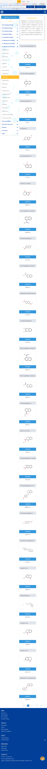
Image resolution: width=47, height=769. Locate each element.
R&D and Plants (4, 729)
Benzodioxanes (5, 49)
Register (23, 1)
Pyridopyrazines (5, 90)
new (10, 21)
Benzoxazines (5, 56)
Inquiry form (4, 746)
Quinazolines (5, 101)
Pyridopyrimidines (6, 97)
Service (2, 727)
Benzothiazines (5, 53)
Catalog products (5, 737)
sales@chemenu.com (9, 758)
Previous (24, 705)
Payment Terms (4, 750)
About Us (3, 723)
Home (19, 1)
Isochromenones (5, 70)
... (34, 705)
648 (37, 705)
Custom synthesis (5, 739)
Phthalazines (5, 84)
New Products (4, 717)
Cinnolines (4, 63)
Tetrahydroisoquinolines (7, 114)
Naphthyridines (5, 80)
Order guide (3, 748)
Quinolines (4, 104)
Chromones (4, 60)
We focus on (4, 713)
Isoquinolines (5, 73)
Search (30, 7)
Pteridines (4, 87)
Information (4, 743)
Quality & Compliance (6, 731)
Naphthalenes (5, 77)
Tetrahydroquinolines (6, 118)
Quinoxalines (5, 111)
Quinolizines (5, 107)
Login (28, 1)
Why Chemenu (4, 715)
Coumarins (4, 66)
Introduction (4, 725)
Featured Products (5, 718)
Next (41, 705)
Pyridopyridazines (6, 94)
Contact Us (4, 754)
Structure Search (40, 6)
